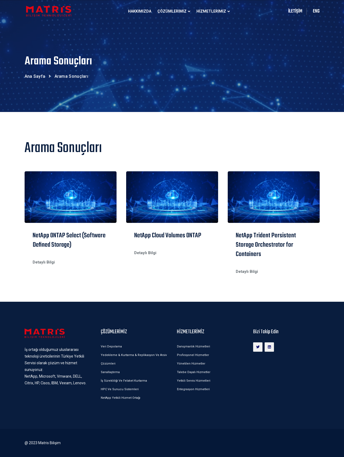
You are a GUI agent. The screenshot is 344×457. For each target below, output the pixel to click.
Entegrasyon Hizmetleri (193, 389)
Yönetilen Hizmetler (191, 363)
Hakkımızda (139, 11)
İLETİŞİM (295, 11)
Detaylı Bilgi (44, 262)
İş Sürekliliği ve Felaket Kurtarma (124, 380)
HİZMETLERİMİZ (211, 11)
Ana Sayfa (35, 76)
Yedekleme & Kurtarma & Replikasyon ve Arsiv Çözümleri (134, 359)
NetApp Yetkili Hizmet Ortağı (120, 398)
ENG (316, 11)
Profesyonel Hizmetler (193, 355)
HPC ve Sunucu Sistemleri (120, 389)
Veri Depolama (111, 346)
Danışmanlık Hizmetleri (193, 346)
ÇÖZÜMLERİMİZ (172, 11)
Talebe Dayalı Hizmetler (193, 372)
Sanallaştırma (110, 372)
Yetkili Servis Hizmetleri (193, 380)
